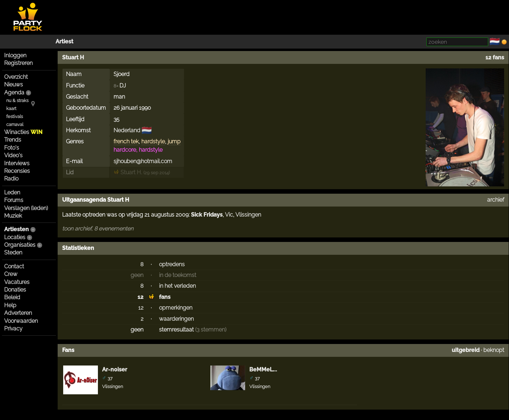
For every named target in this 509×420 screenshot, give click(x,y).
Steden (13, 252)
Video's (13, 155)
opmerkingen (175, 307)
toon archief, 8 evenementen (97, 228)
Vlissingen (248, 214)
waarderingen (176, 319)
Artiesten (16, 229)
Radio (11, 178)
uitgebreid (465, 350)
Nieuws (13, 84)
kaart (11, 108)
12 (140, 297)
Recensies (17, 171)
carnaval (14, 124)
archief (495, 199)
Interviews (17, 163)
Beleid (12, 297)
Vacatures (17, 282)
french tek (126, 141)
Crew (10, 274)
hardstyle (153, 141)
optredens (172, 264)
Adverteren (18, 313)
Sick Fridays (207, 214)
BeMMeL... (263, 369)
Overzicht (16, 77)
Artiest (64, 41)
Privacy (13, 328)
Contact (14, 266)
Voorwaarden (21, 321)
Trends (12, 139)
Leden (12, 192)
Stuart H (73, 57)
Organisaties (19, 245)
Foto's (11, 147)
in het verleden (177, 286)
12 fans (494, 57)
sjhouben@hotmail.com (143, 161)
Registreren (18, 63)
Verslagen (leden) (26, 208)
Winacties (23, 132)
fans (164, 297)
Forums (13, 200)
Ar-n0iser (114, 369)
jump (174, 141)
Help (10, 305)
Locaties (14, 237)
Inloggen (15, 55)
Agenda (14, 92)
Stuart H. (128, 172)
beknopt (493, 350)
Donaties (15, 289)
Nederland (127, 130)
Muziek (13, 215)
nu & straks (17, 100)
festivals (14, 116)
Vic (229, 214)
